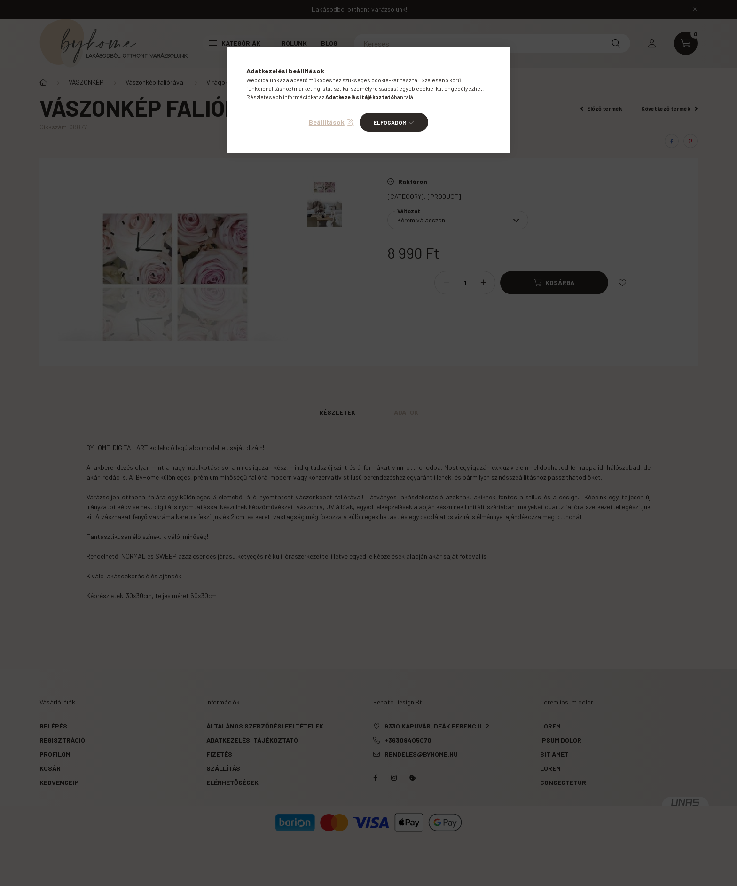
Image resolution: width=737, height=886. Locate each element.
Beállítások (327, 122)
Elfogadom (390, 122)
